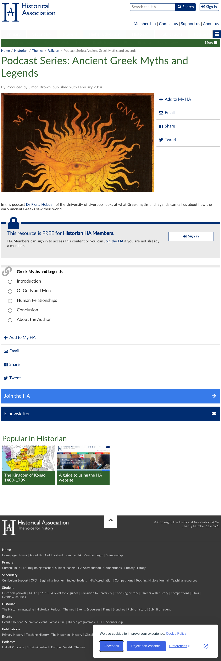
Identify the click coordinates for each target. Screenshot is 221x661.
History (77, 634)
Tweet (167, 140)
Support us (190, 24)
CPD (22, 567)
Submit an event (160, 609)
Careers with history (154, 593)
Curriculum (9, 567)
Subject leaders (65, 567)
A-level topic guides (64, 593)
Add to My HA (175, 99)
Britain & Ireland (38, 647)
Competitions (112, 567)
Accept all (111, 646)
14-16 (33, 593)
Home (5, 50)
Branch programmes (81, 622)
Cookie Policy (176, 633)
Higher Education (104, 34)
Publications (171, 34)
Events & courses (105, 42)
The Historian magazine (20, 42)
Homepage (9, 555)
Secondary (41, 34)
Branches (144, 42)
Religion (53, 50)
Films (128, 42)
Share (167, 126)
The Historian (60, 634)
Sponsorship (114, 622)
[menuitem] (13, 34)
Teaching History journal (152, 580)
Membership (145, 24)
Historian (140, 34)
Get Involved (54, 555)
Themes (81, 42)
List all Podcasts (13, 647)
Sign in (191, 236)
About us (211, 24)
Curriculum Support (15, 580)
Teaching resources (184, 580)
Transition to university (96, 593)
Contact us (168, 24)
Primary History (135, 567)
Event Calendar (12, 622)
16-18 (44, 593)
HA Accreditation (89, 567)
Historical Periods (56, 42)
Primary (14, 34)
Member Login (93, 555)
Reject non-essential (146, 646)
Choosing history (126, 593)
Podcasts (202, 34)
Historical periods (14, 593)
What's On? (57, 622)
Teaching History (37, 634)
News (23, 555)
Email (167, 113)
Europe (56, 647)
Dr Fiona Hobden (40, 205)
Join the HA (113, 241)
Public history (168, 42)
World (67, 647)
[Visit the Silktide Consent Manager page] (206, 646)
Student (70, 34)
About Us (36, 555)
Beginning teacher (40, 567)
